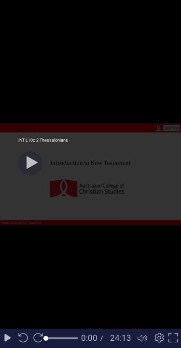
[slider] (62, 338)
